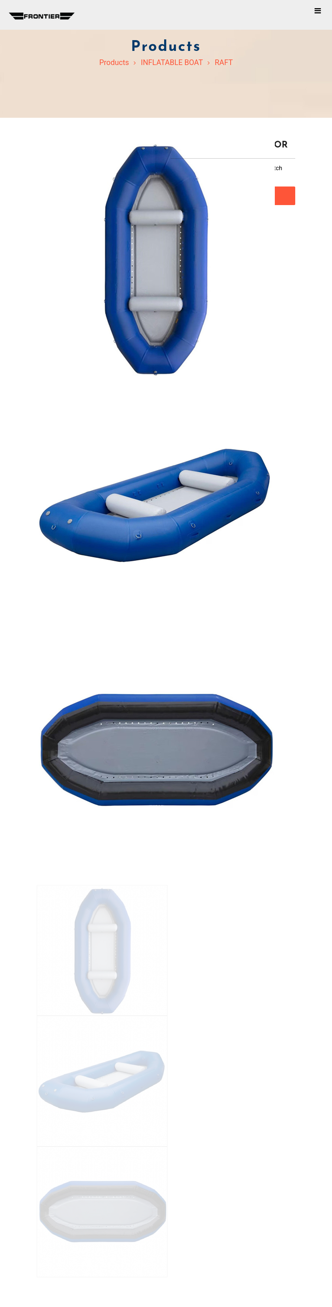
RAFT (224, 62)
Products (114, 62)
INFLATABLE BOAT (172, 62)
